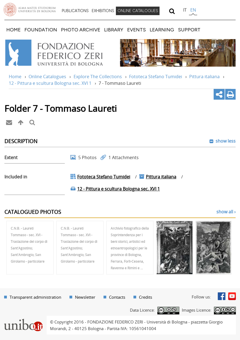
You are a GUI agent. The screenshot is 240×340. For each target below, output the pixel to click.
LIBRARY (113, 29)
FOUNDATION (40, 29)
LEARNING (162, 29)
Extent (11, 157)
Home (15, 77)
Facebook (221, 296)
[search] (172, 11)
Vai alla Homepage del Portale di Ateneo (29, 9)
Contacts (117, 297)
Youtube (232, 296)
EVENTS (136, 29)
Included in (15, 177)
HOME (13, 29)
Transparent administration (35, 297)
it (185, 10)
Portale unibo (23, 319)
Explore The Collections (98, 77)
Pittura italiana (204, 77)
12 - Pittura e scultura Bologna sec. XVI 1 (50, 83)
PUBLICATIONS (75, 10)
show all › (226, 212)
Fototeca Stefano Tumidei (155, 77)
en (193, 10)
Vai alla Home (59, 53)
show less (225, 141)
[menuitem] (75, 11)
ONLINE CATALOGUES (138, 10)
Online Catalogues (47, 77)
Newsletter (85, 297)
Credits (145, 297)
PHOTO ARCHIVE (80, 29)
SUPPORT (189, 29)
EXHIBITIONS (103, 10)
